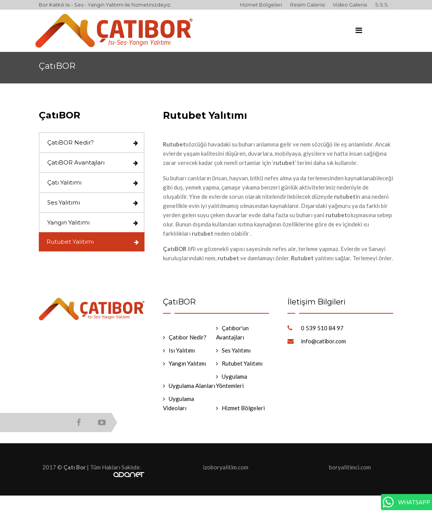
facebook (78, 422)
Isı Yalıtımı (182, 350)
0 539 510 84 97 (322, 327)
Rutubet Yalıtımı (70, 241)
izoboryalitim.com (225, 467)
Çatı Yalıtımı (64, 182)
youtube (102, 422)
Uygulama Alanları (192, 385)
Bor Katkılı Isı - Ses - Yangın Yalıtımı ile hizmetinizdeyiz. (105, 5)
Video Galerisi (350, 5)
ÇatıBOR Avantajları (76, 162)
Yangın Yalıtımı (68, 222)
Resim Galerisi (307, 5)
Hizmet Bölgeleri (261, 5)
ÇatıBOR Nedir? (70, 142)
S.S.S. (382, 5)
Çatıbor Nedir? (187, 337)
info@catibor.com (323, 341)
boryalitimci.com (350, 467)
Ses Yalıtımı (63, 202)
